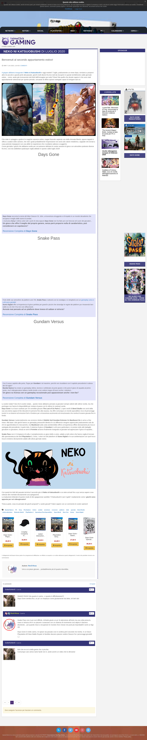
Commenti (23, 65)
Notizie (26, 31)
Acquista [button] (8, 545)
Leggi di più (78, 9)
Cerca (134, 31)
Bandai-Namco (9, 510)
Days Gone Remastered (134, 118)
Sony (20, 510)
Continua (68, 9)
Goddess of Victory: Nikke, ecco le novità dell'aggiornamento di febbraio (110, 172)
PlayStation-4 (30, 512)
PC (102, 31)
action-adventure (7, 512)
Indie (67, 510)
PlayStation (57, 31)
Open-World (57, 512)
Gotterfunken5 (10, 589)
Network (10, 31)
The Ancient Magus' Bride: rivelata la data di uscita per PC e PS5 (110, 132)
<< (5, 702)
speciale (73, 510)
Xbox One (66, 512)
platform (62, 510)
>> (19, 702)
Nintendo (88, 31)
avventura (47, 510)
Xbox (73, 31)
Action (35, 510)
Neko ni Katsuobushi (32, 73)
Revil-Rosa (15, 613)
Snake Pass (134, 264)
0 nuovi (92, 584)
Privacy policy (127, 736)
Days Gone (135, 155)
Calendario (117, 31)
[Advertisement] (98, 41)
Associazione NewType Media (56, 735)
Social (40, 31)
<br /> (49, 186)
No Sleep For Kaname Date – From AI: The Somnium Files (135, 298)
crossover (55, 510)
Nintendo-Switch (19, 512)
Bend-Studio (81, 510)
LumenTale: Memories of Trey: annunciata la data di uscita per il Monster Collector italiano (110, 111)
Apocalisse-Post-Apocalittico (43, 512)
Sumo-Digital (79, 512)
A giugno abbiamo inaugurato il (13, 73)
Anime (72, 512)
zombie (40, 510)
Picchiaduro (27, 510)
